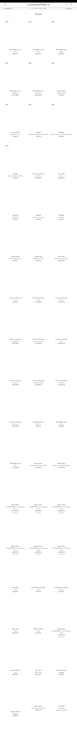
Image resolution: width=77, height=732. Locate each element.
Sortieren (7, 11)
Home (32, 10)
